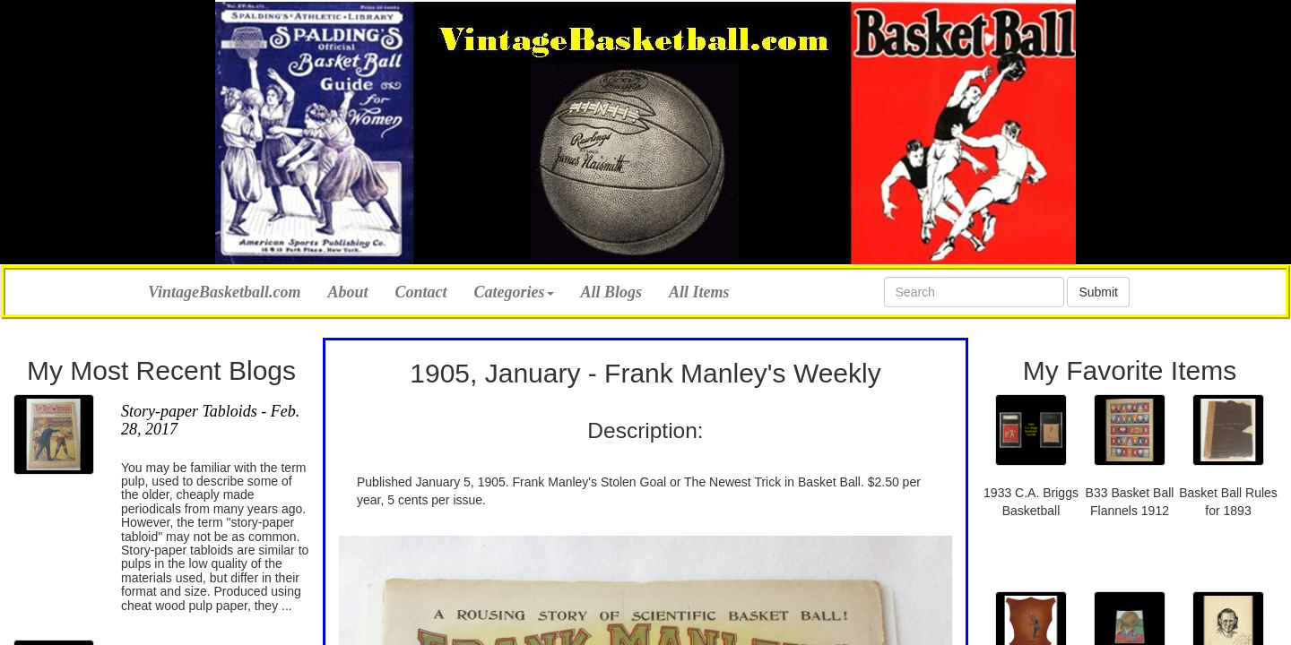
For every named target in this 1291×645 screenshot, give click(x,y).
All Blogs (612, 292)
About (348, 292)
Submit (1098, 292)
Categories (514, 292)
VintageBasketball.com (224, 290)
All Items (699, 292)
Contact (421, 292)
